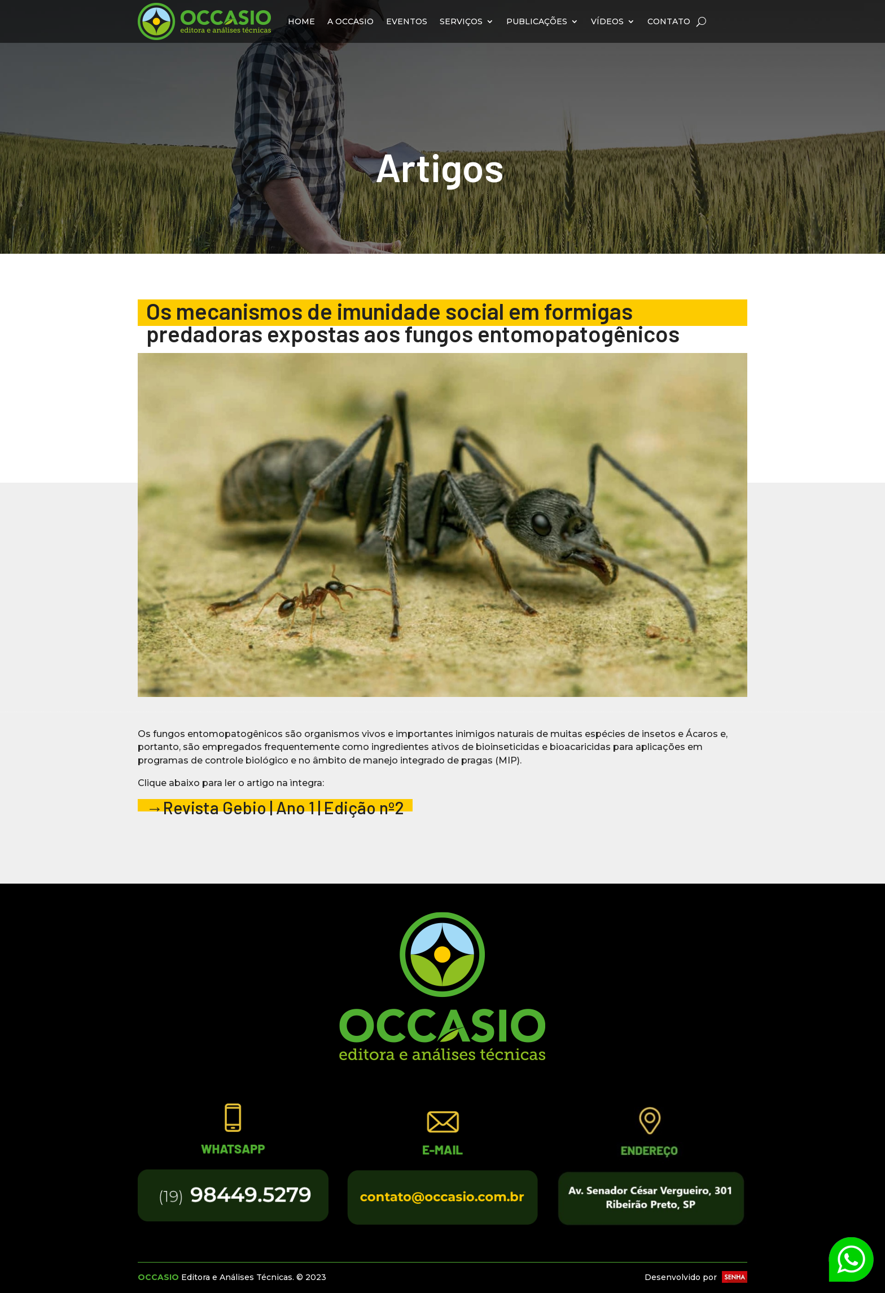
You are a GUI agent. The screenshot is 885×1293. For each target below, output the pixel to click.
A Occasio (350, 21)
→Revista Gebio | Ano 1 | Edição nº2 (275, 807)
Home (301, 21)
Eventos (406, 21)
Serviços (461, 21)
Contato (668, 21)
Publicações (536, 21)
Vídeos (607, 21)
